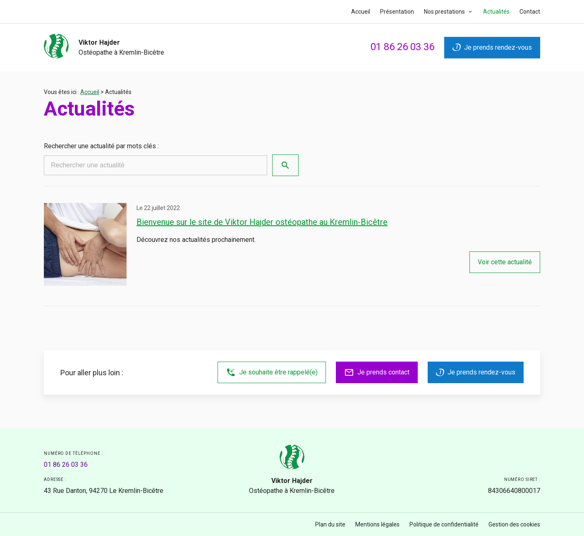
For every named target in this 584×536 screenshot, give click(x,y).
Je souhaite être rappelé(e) (272, 372)
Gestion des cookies (514, 524)
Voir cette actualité (505, 262)
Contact (529, 11)
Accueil (360, 11)
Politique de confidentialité (444, 524)
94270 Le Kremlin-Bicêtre (103, 491)
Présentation (397, 11)
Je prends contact (376, 372)
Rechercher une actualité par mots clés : (101, 146)
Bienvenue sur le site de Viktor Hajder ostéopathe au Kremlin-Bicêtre (262, 222)
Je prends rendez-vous (492, 47)
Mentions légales (377, 524)
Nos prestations (445, 11)
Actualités (496, 11)
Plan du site (330, 524)
